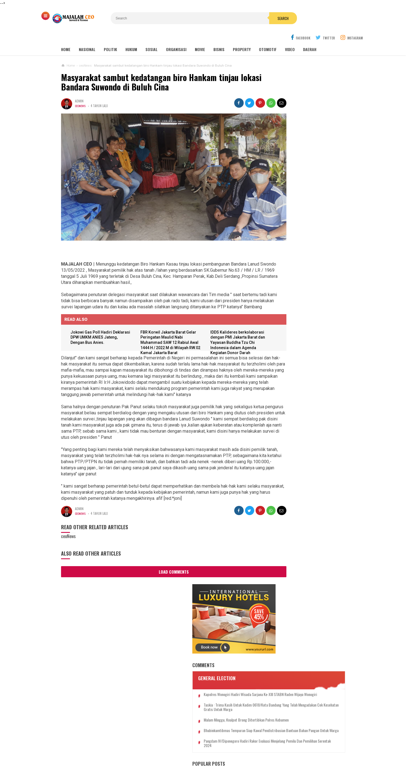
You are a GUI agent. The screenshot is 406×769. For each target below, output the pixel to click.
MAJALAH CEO (202, 755)
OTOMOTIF (268, 36)
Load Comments (158, 554)
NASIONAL (87, 36)
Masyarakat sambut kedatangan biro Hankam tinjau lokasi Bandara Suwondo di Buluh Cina (150, 69)
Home (65, 36)
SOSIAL (151, 36)
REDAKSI (82, 741)
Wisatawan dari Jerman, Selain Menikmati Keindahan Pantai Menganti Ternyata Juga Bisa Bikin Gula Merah (302, 405)
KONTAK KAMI (225, 741)
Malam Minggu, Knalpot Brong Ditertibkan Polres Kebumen (303, 198)
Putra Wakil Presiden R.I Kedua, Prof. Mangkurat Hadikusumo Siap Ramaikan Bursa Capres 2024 (297, 492)
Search (234, 18)
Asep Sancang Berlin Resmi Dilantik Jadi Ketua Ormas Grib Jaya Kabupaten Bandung (298, 519)
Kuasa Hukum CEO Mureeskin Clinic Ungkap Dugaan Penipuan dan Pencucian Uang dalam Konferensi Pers (302, 343)
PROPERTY (242, 36)
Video (290, 36)
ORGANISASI (176, 36)
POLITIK (110, 36)
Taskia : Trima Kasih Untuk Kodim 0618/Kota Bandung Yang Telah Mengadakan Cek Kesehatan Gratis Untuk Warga (305, 181)
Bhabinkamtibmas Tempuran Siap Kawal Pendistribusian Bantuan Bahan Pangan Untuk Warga (306, 216)
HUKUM (131, 36)
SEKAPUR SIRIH (255, 741)
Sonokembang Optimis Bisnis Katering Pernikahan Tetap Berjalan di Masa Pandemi (293, 434)
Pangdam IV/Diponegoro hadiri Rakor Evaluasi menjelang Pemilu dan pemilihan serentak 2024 (302, 236)
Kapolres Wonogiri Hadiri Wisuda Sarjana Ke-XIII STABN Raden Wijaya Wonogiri (305, 163)
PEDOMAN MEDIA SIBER (146, 741)
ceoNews (80, 93)
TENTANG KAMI (107, 741)
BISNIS (219, 36)
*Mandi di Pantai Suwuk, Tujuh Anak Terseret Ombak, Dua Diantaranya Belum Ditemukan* (298, 546)
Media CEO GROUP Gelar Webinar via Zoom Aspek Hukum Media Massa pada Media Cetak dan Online (311, 318)
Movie (200, 36)
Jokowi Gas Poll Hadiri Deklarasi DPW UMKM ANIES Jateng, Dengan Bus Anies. (99, 313)
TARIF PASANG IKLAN (190, 741)
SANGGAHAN (203, 746)
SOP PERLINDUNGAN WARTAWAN (302, 741)
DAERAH (309, 36)
